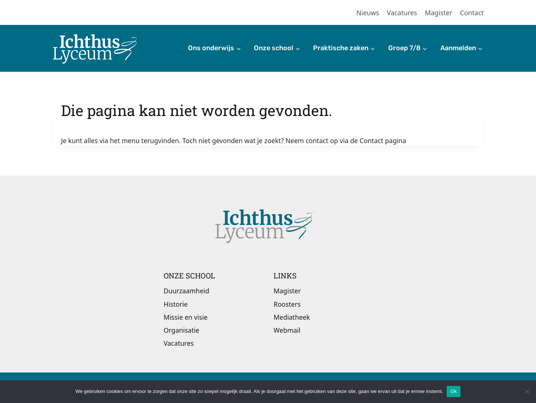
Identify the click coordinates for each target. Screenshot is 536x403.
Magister (438, 12)
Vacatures (402, 12)
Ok (453, 391)
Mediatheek (292, 317)
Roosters (287, 304)
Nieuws (368, 12)
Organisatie (182, 330)
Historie (176, 304)
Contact (472, 12)
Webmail (287, 330)
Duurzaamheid (186, 290)
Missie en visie (186, 317)
